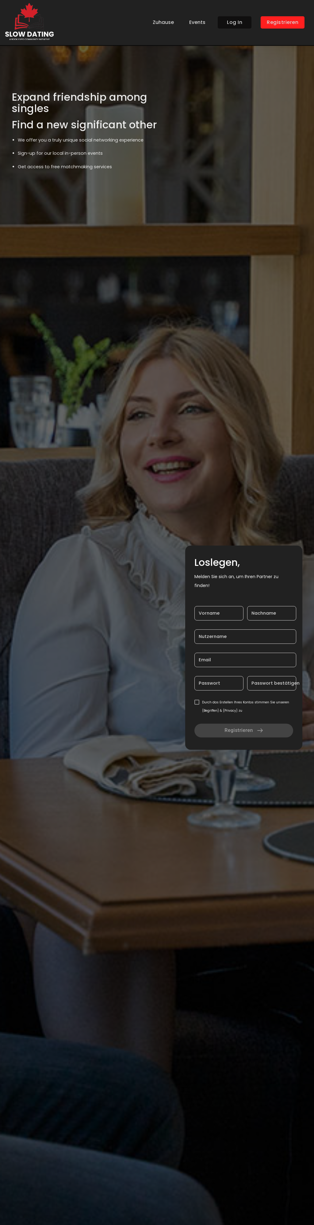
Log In (234, 22)
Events (197, 22)
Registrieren (282, 22)
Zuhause (163, 22)
